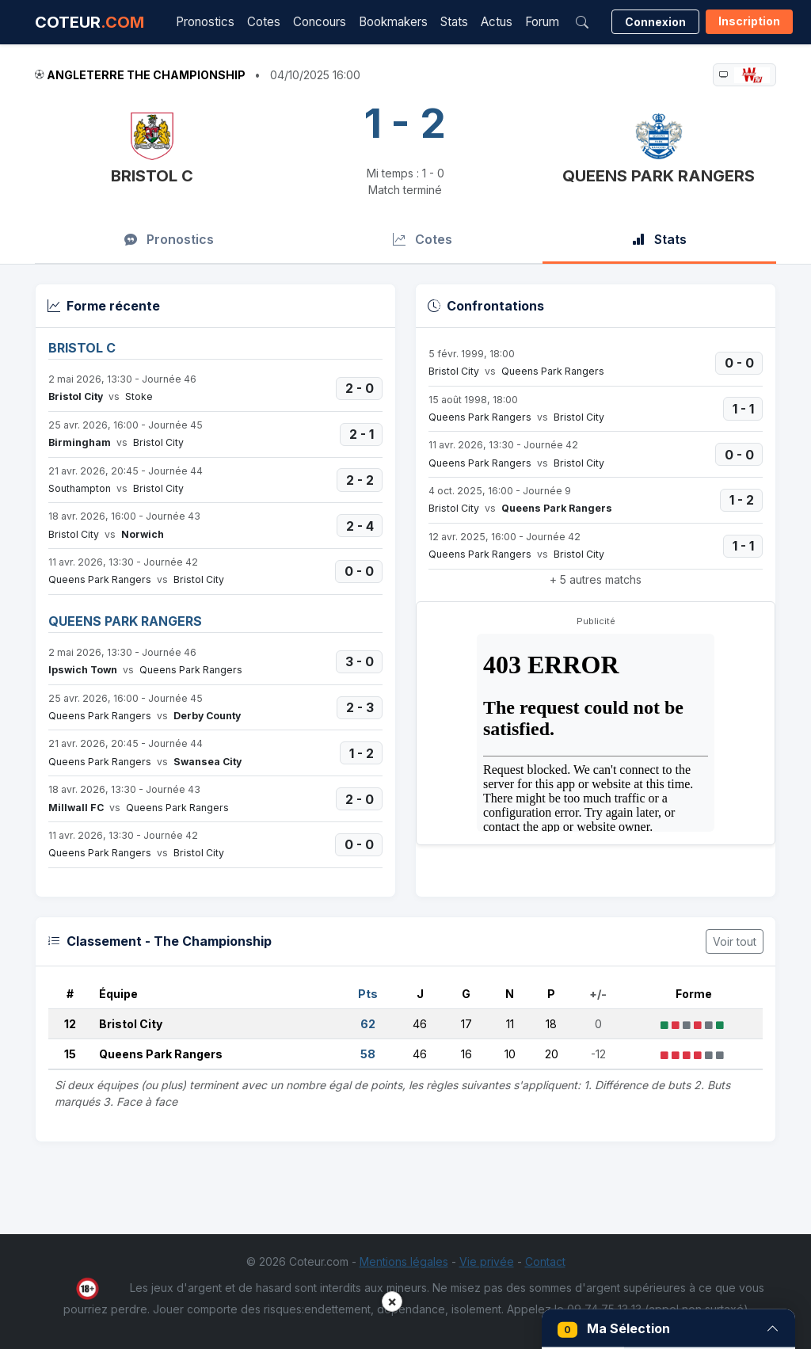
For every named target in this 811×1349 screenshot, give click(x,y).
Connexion (655, 22)
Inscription (749, 21)
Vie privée (486, 1261)
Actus (496, 21)
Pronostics (205, 21)
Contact (545, 1261)
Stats (454, 21)
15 (70, 1054)
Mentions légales (404, 1261)
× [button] (392, 1301)
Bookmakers (393, 21)
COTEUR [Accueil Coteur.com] (89, 22)
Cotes (263, 21)
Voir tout (734, 941)
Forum (542, 21)
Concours (319, 21)
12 (70, 1024)
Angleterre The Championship (146, 75)
